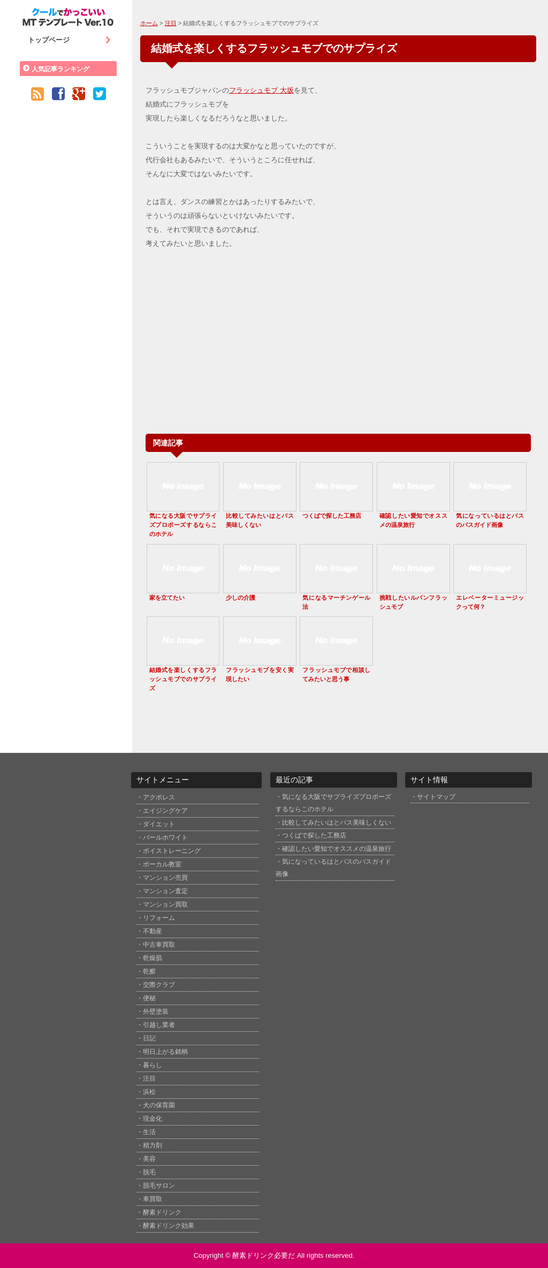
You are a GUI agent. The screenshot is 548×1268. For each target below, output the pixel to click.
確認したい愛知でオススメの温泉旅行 (336, 848)
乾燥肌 (152, 958)
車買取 (152, 1199)
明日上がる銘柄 (165, 1051)
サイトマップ (436, 796)
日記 (149, 1038)
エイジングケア (165, 810)
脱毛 (149, 1172)
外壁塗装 (156, 1011)
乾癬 (149, 971)
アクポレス (159, 797)
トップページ (69, 40)
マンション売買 (165, 877)
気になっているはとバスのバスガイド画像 (333, 867)
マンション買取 (165, 904)
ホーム (149, 23)
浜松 (149, 1092)
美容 (149, 1159)
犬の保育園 (159, 1105)
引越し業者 (159, 1025)
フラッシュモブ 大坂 (261, 90)
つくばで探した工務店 (331, 515)
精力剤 (152, 1145)
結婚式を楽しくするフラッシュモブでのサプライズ (183, 679)
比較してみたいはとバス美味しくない (336, 822)
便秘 (149, 998)
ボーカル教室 (162, 864)
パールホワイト (165, 837)
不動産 (152, 931)
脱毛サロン (159, 1185)
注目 (171, 23)
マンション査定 (165, 891)
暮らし (152, 1065)
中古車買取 (159, 944)
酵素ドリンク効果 (168, 1225)
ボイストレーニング (172, 851)
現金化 (152, 1118)
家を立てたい (167, 597)
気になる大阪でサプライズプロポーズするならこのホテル (183, 524)
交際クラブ (159, 984)
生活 (149, 1132)
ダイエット (159, 824)
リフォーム (159, 918)
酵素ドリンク (162, 1212)
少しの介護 (240, 597)
